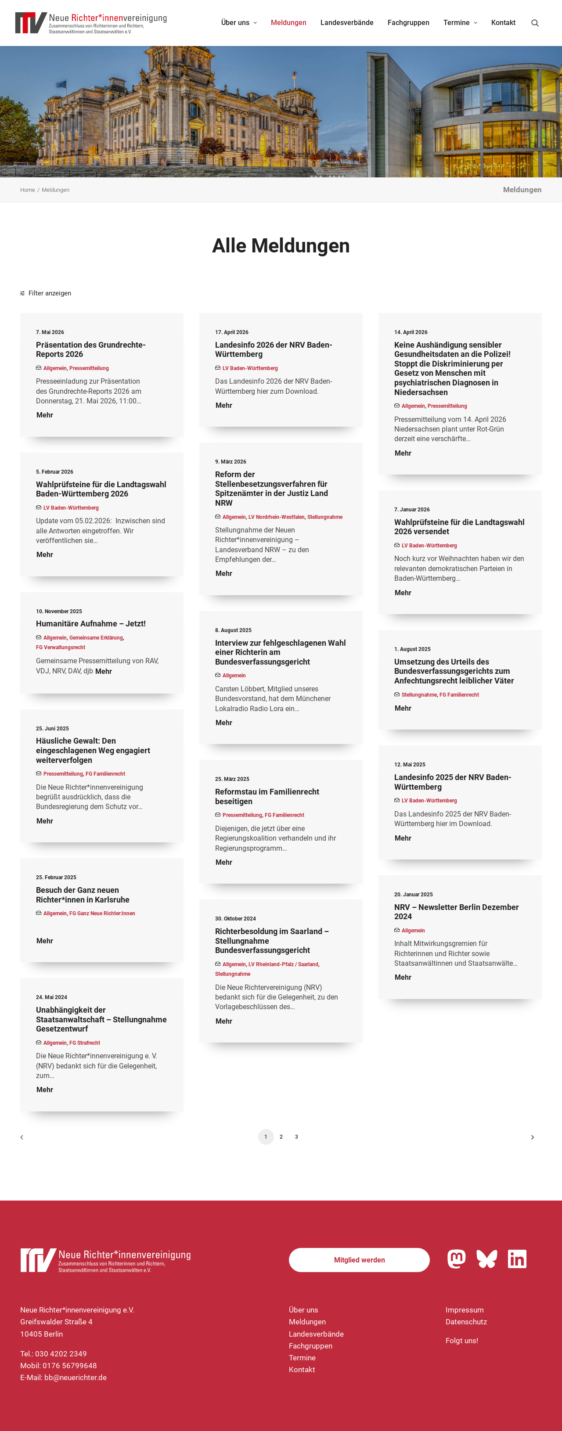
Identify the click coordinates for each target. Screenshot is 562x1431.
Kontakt (503, 22)
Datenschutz (466, 1321)
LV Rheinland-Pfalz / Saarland (283, 964)
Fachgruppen (408, 22)
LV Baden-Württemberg (250, 368)
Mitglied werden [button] (359, 1260)
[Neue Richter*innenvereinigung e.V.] (91, 23)
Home (27, 190)
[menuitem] (239, 23)
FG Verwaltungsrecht (60, 647)
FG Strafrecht (84, 1043)
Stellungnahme (324, 517)
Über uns (239, 22)
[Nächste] (530, 1140)
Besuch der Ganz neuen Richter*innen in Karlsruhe (83, 894)
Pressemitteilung (89, 368)
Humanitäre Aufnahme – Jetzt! (91, 623)
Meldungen (288, 22)
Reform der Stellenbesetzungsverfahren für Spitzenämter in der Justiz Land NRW (271, 488)
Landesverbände (347, 22)
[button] (539, 23)
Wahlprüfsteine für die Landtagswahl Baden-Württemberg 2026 (101, 489)
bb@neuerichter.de (75, 1377)
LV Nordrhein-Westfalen (277, 517)
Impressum (465, 1309)
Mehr (44, 415)
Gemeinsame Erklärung (96, 638)
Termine (460, 22)
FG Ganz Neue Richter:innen (102, 913)
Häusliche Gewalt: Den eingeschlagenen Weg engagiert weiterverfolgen (93, 750)
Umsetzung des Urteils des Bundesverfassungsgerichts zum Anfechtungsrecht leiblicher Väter (454, 671)
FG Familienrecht (459, 695)
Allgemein (55, 368)
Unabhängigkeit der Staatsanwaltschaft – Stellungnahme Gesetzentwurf (101, 1019)
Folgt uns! (462, 1340)
